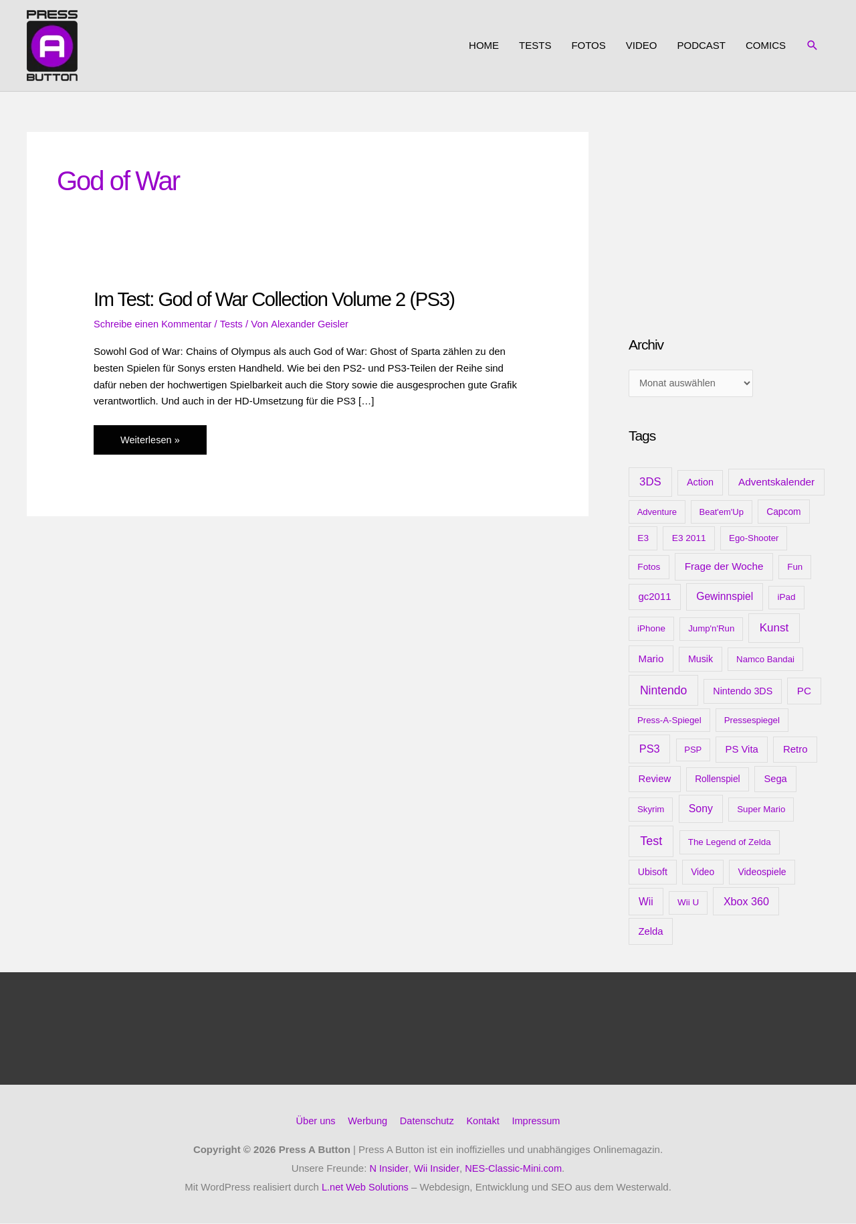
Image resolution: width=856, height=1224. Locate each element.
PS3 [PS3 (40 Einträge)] (649, 750)
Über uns (312, 1122)
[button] (812, 45)
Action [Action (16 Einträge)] (700, 483)
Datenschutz (427, 1122)
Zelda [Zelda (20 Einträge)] (650, 932)
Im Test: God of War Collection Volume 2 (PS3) (279, 299)
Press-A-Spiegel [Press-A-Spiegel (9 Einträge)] (669, 721)
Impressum (539, 1122)
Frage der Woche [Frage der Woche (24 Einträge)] (724, 567)
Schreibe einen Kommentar (154, 323)
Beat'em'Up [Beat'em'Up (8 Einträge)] (722, 513)
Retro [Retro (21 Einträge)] (795, 750)
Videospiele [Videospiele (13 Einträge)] (762, 873)
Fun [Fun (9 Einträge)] (794, 568)
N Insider (387, 1168)
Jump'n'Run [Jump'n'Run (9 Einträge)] (711, 630)
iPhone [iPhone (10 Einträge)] (651, 630)
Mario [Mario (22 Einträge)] (651, 659)
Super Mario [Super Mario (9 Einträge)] (761, 811)
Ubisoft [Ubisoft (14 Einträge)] (652, 873)
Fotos (588, 45)
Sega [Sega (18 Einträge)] (775, 780)
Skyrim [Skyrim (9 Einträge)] (650, 811)
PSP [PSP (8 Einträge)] (693, 751)
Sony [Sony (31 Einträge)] (701, 810)
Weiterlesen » (150, 442)
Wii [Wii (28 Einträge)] (646, 903)
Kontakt (484, 1122)
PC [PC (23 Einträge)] (804, 691)
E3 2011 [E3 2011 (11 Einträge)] (689, 539)
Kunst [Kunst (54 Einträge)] (774, 629)
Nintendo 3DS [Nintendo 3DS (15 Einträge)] (742, 691)
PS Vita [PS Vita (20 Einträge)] (741, 750)
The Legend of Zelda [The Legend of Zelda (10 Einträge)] (729, 843)
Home (484, 45)
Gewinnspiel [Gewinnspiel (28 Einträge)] (724, 597)
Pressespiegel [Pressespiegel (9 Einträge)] (752, 721)
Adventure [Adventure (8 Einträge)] (657, 513)
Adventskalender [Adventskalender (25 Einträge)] (776, 483)
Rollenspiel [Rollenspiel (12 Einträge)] (717, 780)
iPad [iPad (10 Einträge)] (787, 598)
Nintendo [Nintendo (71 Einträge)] (663, 691)
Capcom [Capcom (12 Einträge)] (783, 512)
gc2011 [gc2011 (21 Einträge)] (654, 597)
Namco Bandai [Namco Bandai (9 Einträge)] (765, 660)
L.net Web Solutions (365, 1187)
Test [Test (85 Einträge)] (651, 842)
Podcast (701, 45)
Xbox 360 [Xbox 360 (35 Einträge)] (746, 903)
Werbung (366, 1122)
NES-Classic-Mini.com (514, 1168)
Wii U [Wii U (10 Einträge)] (688, 904)
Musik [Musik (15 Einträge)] (700, 659)
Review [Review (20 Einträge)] (654, 780)
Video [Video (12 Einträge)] (702, 873)
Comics (766, 45)
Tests (535, 45)
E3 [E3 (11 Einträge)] (643, 539)
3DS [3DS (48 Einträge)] (650, 483)
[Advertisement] (729, 215)
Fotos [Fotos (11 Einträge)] (648, 568)
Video (641, 45)
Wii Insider (436, 1168)
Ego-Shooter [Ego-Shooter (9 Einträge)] (753, 539)
